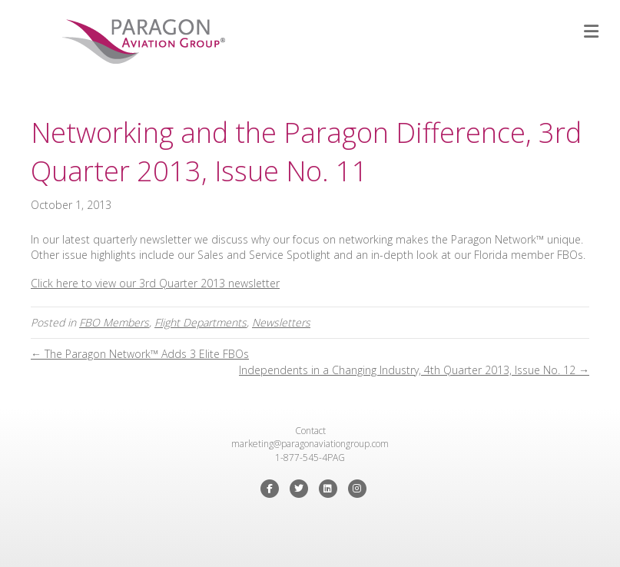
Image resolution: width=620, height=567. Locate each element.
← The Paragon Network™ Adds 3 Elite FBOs (140, 353)
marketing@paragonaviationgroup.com (310, 443)
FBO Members (114, 322)
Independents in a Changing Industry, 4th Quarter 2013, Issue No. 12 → (414, 370)
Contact (310, 430)
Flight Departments (200, 322)
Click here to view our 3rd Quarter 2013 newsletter (155, 283)
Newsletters (281, 322)
